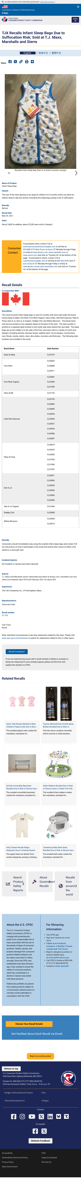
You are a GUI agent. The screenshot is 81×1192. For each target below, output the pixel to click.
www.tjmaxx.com (40, 269)
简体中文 (43, 53)
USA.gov (45, 1117)
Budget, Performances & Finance (19, 1109)
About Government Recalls (42, 898)
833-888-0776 (29, 266)
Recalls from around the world (67, 903)
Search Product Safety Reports (14, 901)
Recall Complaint (17, 668)
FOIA (44, 1170)
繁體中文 (56, 53)
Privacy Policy (8, 1179)
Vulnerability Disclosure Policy (15, 1174)
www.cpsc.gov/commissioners (15, 655)
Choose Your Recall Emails (29, 1040)
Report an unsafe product (40, 1073)
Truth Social (62, 966)
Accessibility (7, 1170)
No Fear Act (46, 1179)
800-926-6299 (63, 278)
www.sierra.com (30, 272)
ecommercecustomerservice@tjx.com (39, 263)
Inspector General (49, 1174)
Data (44, 1109)
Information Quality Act (15, 1117)
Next (76, 181)
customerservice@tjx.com (34, 278)
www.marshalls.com (57, 269)
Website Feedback (40, 1157)
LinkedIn (49, 966)
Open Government (10, 1183)
